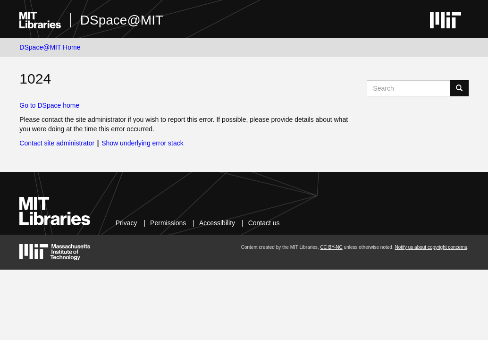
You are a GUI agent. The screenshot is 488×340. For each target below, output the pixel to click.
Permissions (168, 223)
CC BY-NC (331, 247)
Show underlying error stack (142, 143)
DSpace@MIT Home (49, 47)
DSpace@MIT (121, 20)
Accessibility (217, 223)
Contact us (264, 223)
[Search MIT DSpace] (408, 88)
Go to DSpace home (49, 105)
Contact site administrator (56, 143)
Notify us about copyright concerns (431, 247)
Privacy (126, 223)
